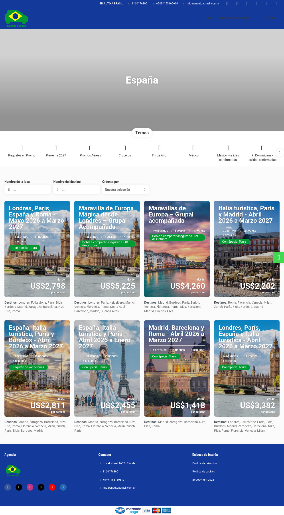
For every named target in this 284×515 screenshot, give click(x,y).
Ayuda (209, 18)
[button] (279, 152)
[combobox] (76, 189)
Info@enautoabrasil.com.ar (203, 3)
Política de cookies (203, 471)
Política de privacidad (205, 463)
